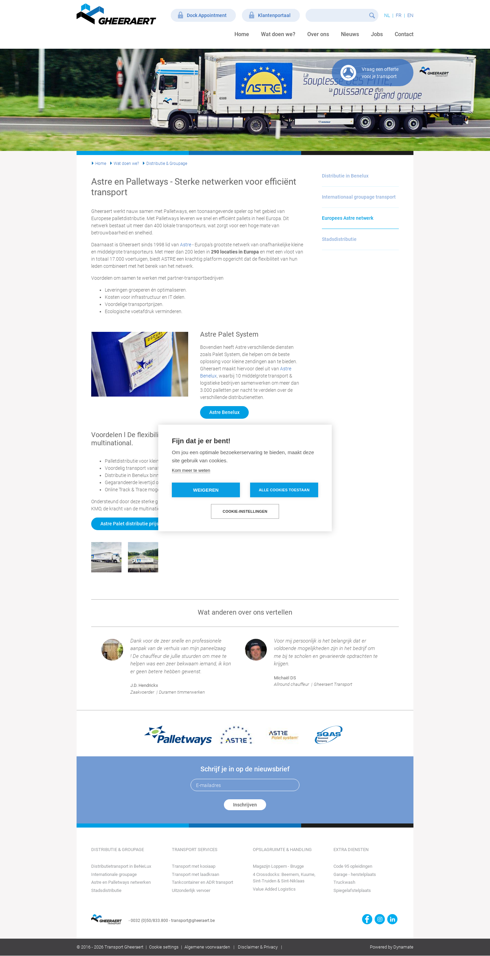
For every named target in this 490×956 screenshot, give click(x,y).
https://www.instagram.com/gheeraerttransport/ (380, 919)
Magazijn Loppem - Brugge (278, 866)
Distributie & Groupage (166, 163)
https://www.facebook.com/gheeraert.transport (367, 919)
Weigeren (205, 490)
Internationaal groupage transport (359, 197)
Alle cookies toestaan (284, 490)
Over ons (318, 34)
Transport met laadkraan (195, 874)
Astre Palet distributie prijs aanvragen (141, 523)
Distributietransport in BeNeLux (121, 866)
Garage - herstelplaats (354, 874)
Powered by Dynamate (391, 947)
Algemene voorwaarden (207, 947)
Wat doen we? (278, 34)
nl (387, 15)
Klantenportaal (274, 15)
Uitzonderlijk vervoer (191, 890)
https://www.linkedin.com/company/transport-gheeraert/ (392, 919)
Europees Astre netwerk (347, 218)
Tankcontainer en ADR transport (202, 882)
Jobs (377, 34)
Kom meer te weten (191, 470)
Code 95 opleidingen (352, 866)
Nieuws (350, 34)
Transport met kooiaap (193, 866)
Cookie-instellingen (245, 511)
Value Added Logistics (274, 889)
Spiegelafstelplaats (352, 890)
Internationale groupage (114, 874)
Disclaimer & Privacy (258, 947)
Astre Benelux (224, 412)
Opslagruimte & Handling (282, 849)
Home (241, 34)
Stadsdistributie (339, 239)
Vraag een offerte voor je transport (380, 72)
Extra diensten (351, 849)
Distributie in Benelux (345, 176)
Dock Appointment (207, 15)
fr (399, 15)
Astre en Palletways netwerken (121, 882)
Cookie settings (164, 947)
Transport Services (194, 849)
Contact (404, 34)
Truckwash (344, 882)
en (410, 15)
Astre (185, 244)
